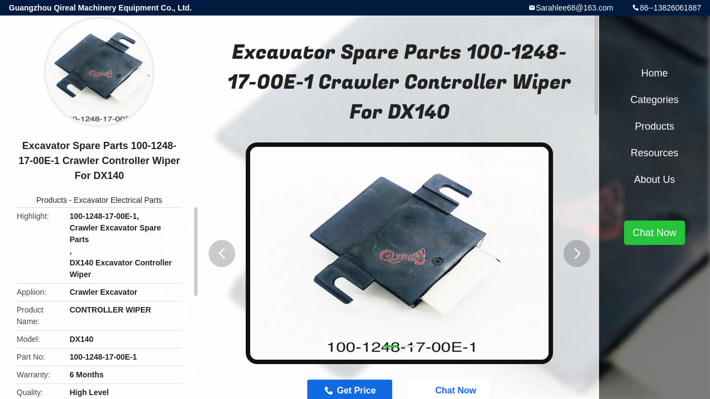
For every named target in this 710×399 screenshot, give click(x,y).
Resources (654, 152)
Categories (654, 99)
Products (51, 200)
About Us (654, 179)
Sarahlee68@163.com (574, 7)
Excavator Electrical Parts (118, 200)
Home (654, 73)
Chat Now (654, 232)
